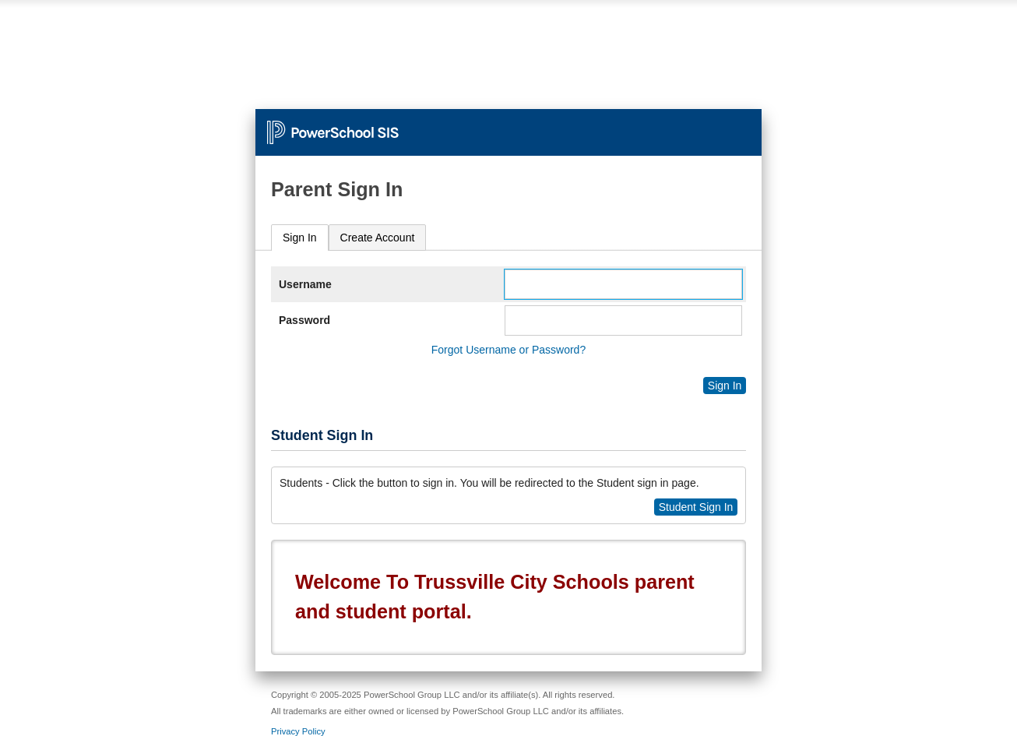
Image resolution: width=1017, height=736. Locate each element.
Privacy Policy (298, 731)
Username (305, 284)
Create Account (377, 237)
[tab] (300, 238)
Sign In (300, 237)
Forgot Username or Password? (508, 349)
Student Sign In (696, 507)
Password (304, 320)
